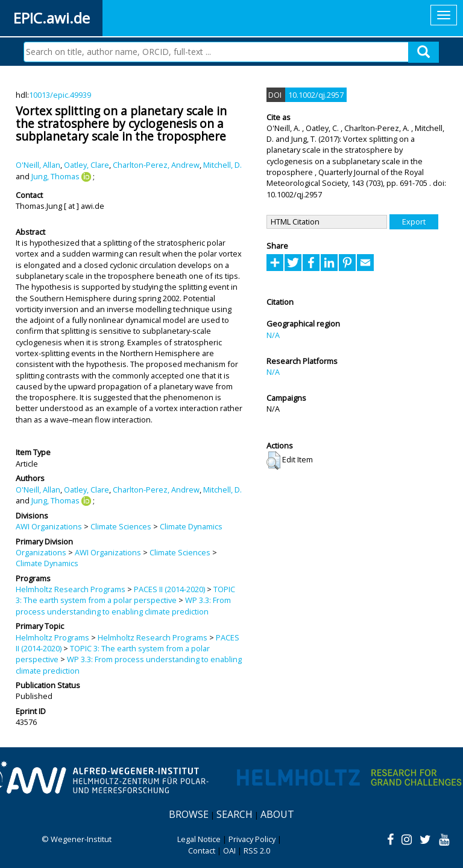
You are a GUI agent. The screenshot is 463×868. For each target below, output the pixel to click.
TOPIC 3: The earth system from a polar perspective (125, 594)
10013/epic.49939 (60, 94)
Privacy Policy (252, 839)
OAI (229, 850)
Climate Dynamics (191, 526)
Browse (189, 814)
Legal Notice (199, 839)
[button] (273, 461)
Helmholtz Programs (52, 637)
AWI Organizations (49, 526)
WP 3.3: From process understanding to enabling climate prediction (123, 605)
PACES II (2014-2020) (169, 589)
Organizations (41, 552)
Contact (201, 850)
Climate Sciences (120, 526)
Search (234, 814)
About (277, 814)
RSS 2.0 (257, 850)
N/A (273, 335)
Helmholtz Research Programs (70, 589)
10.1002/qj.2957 (316, 94)
